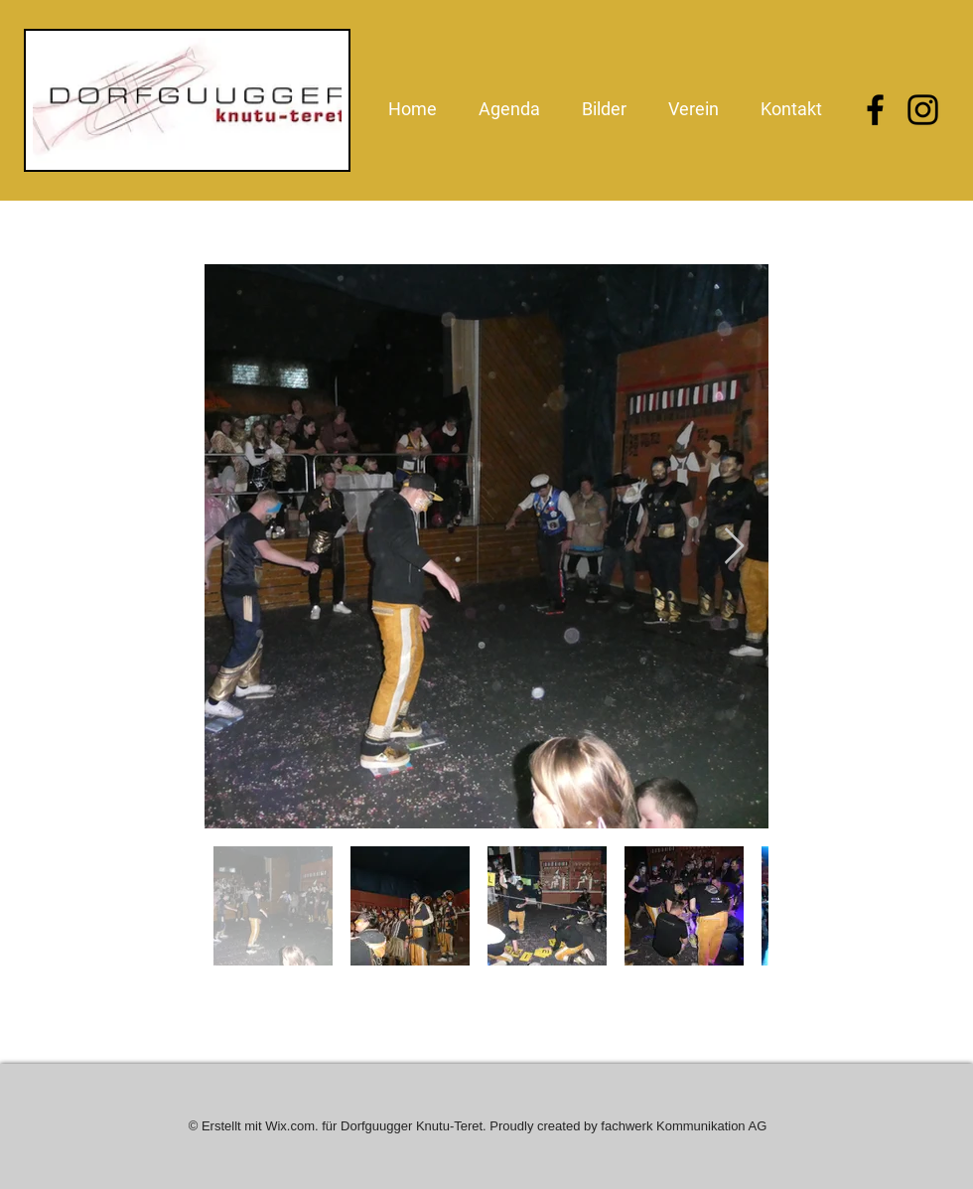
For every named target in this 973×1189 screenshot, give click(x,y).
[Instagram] (923, 109)
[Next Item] (734, 546)
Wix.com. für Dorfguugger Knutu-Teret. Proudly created (424, 1125)
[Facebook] (875, 109)
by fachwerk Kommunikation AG (675, 1125)
